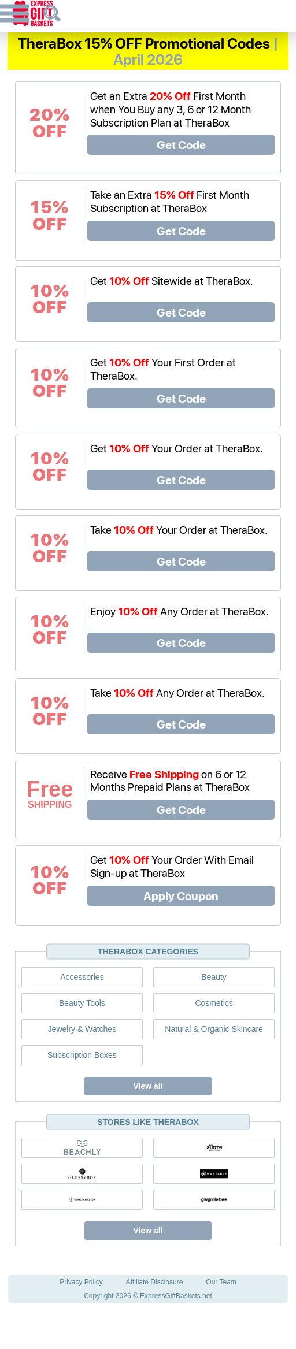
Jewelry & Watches (82, 1029)
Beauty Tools (82, 1003)
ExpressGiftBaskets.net (176, 1296)
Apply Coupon (181, 895)
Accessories (81, 977)
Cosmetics (213, 1003)
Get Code (181, 144)
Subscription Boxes (82, 1055)
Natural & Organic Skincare (214, 1029)
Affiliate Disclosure (154, 1282)
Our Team (221, 1282)
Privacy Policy (81, 1282)
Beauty (214, 977)
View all (147, 1086)
